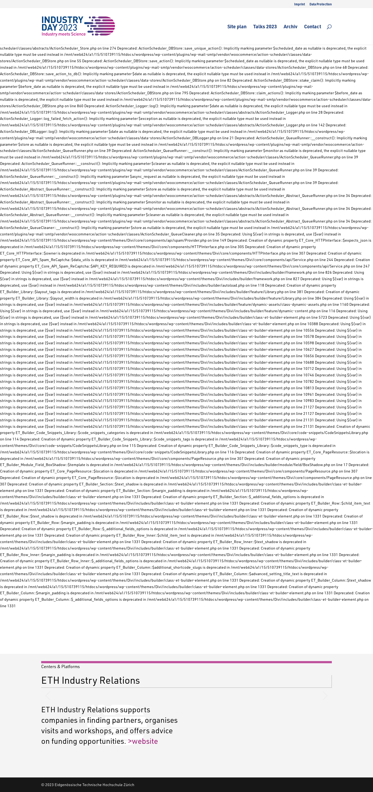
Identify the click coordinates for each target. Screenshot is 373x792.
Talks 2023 (265, 27)
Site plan (237, 27)
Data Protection (320, 4)
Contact (312, 27)
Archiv (290, 27)
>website (143, 741)
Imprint (299, 4)
